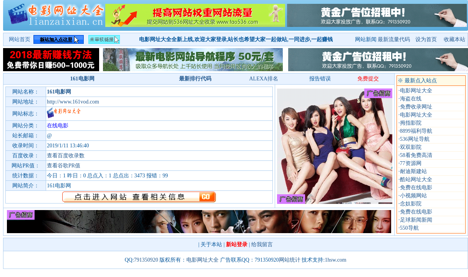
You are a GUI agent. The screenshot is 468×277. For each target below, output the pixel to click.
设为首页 (426, 39)
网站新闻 (366, 39)
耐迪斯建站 (413, 171)
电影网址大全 (416, 90)
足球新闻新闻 (416, 220)
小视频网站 (413, 196)
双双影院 (411, 147)
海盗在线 (411, 99)
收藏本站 (454, 39)
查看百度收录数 (66, 156)
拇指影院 (411, 123)
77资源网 (411, 163)
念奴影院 (411, 204)
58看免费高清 (416, 155)
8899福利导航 (416, 131)
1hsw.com (335, 260)
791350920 (146, 260)
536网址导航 (415, 139)
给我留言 (262, 244)
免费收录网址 (416, 107)
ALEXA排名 (263, 79)
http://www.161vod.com (73, 102)
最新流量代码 (394, 39)
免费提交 (368, 79)
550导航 (409, 228)
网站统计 (289, 260)
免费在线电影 (416, 187)
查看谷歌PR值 (63, 166)
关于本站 (211, 244)
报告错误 (320, 79)
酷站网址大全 (416, 179)
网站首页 (19, 39)
